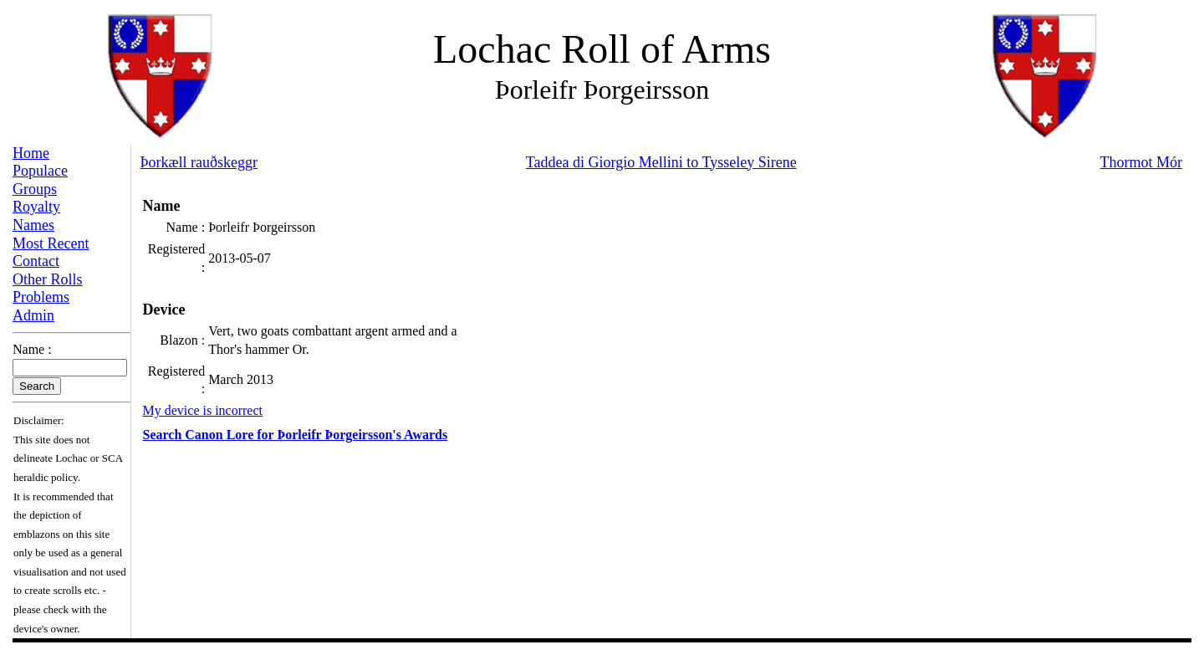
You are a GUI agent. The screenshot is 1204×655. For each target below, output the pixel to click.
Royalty (36, 206)
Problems (41, 297)
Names (33, 225)
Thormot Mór (1141, 162)
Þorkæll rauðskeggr (199, 162)
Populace (40, 170)
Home (31, 153)
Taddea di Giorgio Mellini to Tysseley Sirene (661, 162)
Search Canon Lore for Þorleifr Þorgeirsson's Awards (295, 434)
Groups (35, 189)
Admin (33, 315)
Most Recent (51, 243)
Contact (36, 261)
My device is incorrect (203, 410)
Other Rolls (48, 279)
